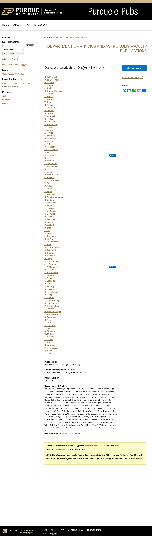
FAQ (62, 530)
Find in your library (132, 77)
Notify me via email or (14, 64)
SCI (52, 37)
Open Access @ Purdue (13, 74)
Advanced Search (10, 59)
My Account (72, 530)
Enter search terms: (11, 42)
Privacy (44, 534)
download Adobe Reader (95, 446)
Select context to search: (13, 49)
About (53, 530)
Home (46, 37)
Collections (7, 96)
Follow (112, 155)
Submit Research (10, 87)
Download (134, 68)
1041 (87, 37)
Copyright (53, 534)
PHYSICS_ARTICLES (74, 37)
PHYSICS (60, 37)
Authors (5, 103)
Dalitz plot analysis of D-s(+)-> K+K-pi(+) (75, 68)
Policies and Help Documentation (17, 83)
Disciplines (7, 100)
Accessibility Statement (91, 530)
